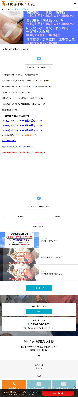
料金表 (39, 376)
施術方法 (39, 369)
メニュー (39, 372)
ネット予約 (58, 393)
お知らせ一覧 (39, 288)
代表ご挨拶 (39, 365)
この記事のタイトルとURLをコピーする (39, 67)
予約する (39, 311)
